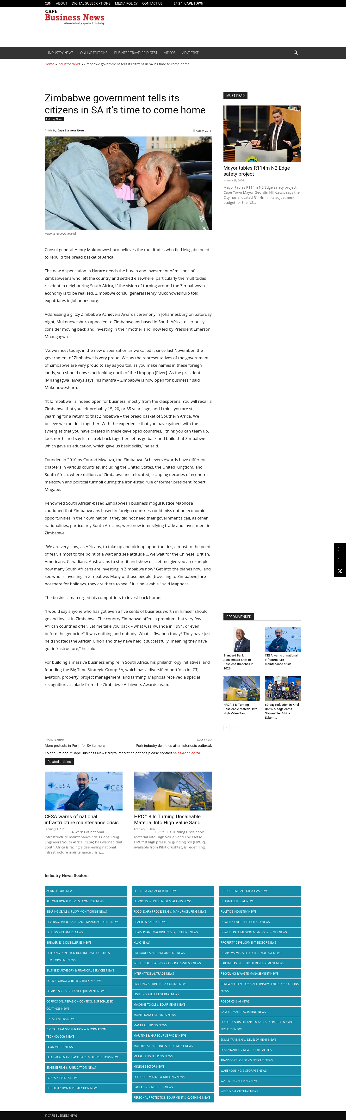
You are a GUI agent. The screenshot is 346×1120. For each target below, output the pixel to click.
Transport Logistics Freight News (247, 1060)
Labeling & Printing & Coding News (160, 984)
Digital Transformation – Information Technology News (76, 1033)
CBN (48, 3)
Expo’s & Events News (62, 1078)
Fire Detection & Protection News (72, 1088)
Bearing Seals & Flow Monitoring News (76, 912)
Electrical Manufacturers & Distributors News (82, 1057)
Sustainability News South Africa (246, 1050)
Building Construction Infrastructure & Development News (78, 956)
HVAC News (142, 943)
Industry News (61, 52)
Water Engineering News (240, 1081)
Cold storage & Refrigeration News (73, 981)
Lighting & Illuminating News (156, 994)
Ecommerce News (59, 1047)
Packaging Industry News (153, 1087)
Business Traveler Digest (135, 52)
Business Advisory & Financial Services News (80, 970)
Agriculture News (60, 891)
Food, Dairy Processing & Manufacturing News (170, 912)
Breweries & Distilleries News (68, 943)
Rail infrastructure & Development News (252, 963)
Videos (170, 52)
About (61, 3)
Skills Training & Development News (248, 1040)
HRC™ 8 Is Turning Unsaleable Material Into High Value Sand (167, 819)
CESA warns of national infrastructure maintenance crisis (82, 819)
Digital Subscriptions (91, 3)
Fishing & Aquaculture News (156, 891)
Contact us (152, 3)
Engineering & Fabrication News (71, 1067)
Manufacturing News (150, 1025)
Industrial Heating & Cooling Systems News (167, 963)
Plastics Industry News (238, 912)
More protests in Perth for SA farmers (75, 745)
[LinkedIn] (340, 549)
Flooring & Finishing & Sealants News (163, 901)
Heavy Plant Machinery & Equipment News (166, 932)
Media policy (126, 3)
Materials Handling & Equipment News (163, 1046)
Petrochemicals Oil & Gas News (244, 891)
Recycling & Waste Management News (249, 973)
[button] (295, 53)
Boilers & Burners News (64, 932)
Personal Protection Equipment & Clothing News (172, 1097)
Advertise (190, 52)
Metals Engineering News (153, 1056)
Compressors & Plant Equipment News (75, 991)
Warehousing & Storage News (244, 1071)
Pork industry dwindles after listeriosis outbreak (174, 745)
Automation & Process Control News (75, 901)
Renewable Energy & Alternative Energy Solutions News (260, 987)
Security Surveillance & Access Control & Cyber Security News (257, 1025)
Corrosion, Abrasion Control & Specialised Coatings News (79, 1005)
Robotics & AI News (235, 1001)
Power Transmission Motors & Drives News (254, 932)
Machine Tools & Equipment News (159, 1004)
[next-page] (234, 728)
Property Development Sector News (248, 943)
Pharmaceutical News (237, 901)
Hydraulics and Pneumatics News (159, 953)
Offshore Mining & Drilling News (159, 1077)
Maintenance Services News (155, 1015)
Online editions (93, 52)
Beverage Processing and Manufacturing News (82, 922)
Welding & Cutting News (239, 1091)
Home (49, 64)
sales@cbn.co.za (186, 753)
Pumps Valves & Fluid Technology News (251, 953)
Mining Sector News (149, 1066)
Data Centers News (60, 1019)
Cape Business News (70, 130)
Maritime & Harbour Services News (160, 1035)
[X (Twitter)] (340, 571)
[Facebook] (340, 560)
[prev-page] (226, 728)
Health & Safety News (150, 922)
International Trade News (154, 973)
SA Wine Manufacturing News (243, 1012)
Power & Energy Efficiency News (245, 922)
